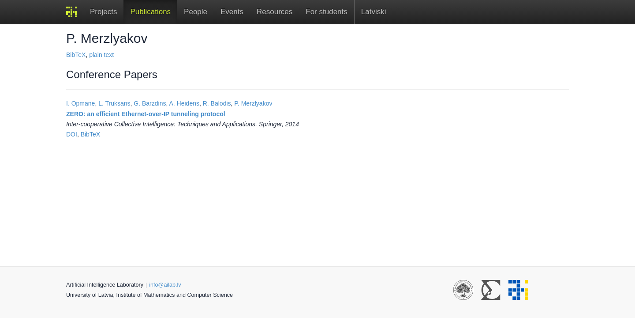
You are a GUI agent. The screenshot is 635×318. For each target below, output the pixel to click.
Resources (274, 12)
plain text (101, 54)
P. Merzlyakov (253, 103)
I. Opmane (80, 103)
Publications (150, 12)
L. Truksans (114, 103)
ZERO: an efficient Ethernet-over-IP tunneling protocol (145, 113)
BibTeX (76, 54)
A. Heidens (184, 103)
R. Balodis (217, 103)
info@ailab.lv (165, 285)
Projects (103, 12)
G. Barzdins (150, 103)
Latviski (373, 12)
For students (326, 12)
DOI (71, 134)
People (195, 12)
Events (231, 12)
